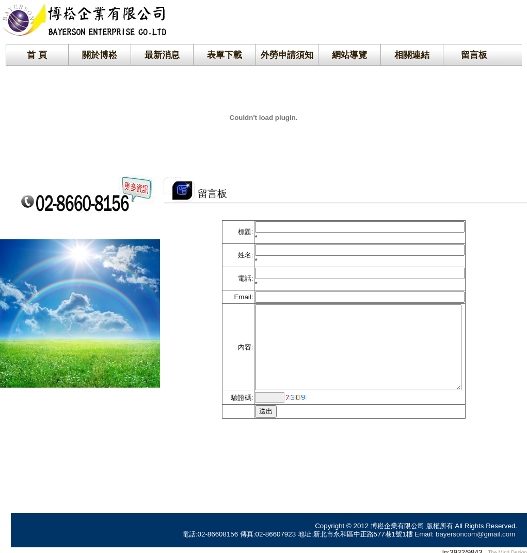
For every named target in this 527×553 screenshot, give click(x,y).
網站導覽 (349, 55)
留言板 (474, 55)
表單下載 (224, 55)
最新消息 (162, 55)
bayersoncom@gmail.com (475, 529)
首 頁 (37, 55)
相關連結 (411, 55)
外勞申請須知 (287, 55)
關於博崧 (99, 55)
